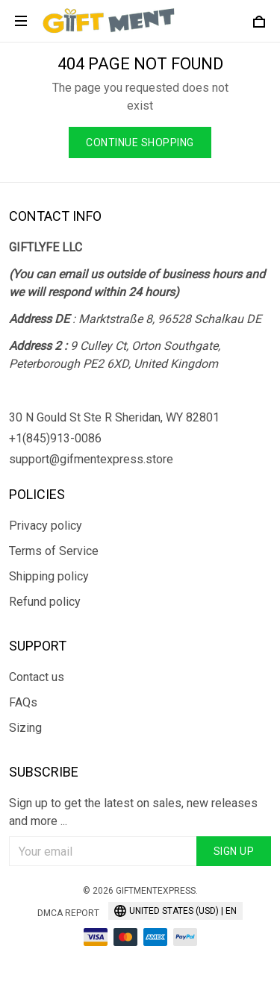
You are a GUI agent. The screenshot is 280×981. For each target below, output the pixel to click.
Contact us (36, 677)
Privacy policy (45, 525)
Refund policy (45, 602)
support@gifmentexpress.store (91, 459)
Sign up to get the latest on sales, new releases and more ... (133, 812)
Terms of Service (54, 551)
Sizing (25, 728)
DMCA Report (68, 913)
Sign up (234, 851)
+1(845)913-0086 (55, 438)
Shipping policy (49, 576)
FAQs (23, 702)
